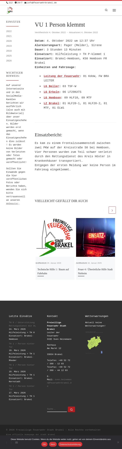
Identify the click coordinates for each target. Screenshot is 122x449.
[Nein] (118, 442)
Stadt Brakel (48, 435)
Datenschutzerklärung (70, 444)
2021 (9, 36)
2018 (9, 51)
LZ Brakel (51, 103)
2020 (9, 41)
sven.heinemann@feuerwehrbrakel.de (59, 382)
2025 (9, 56)
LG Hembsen (52, 97)
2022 (9, 31)
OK (44, 444)
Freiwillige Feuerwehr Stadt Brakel (40, 430)
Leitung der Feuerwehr (62, 76)
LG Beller (51, 86)
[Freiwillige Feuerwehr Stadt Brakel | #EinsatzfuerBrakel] (9, 10)
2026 (9, 61)
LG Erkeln (51, 92)
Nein (53, 444)
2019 (9, 46)
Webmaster (12, 203)
